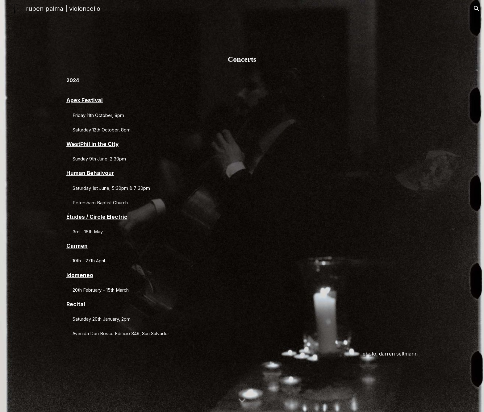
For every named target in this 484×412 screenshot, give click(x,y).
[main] (242, 206)
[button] (476, 8)
